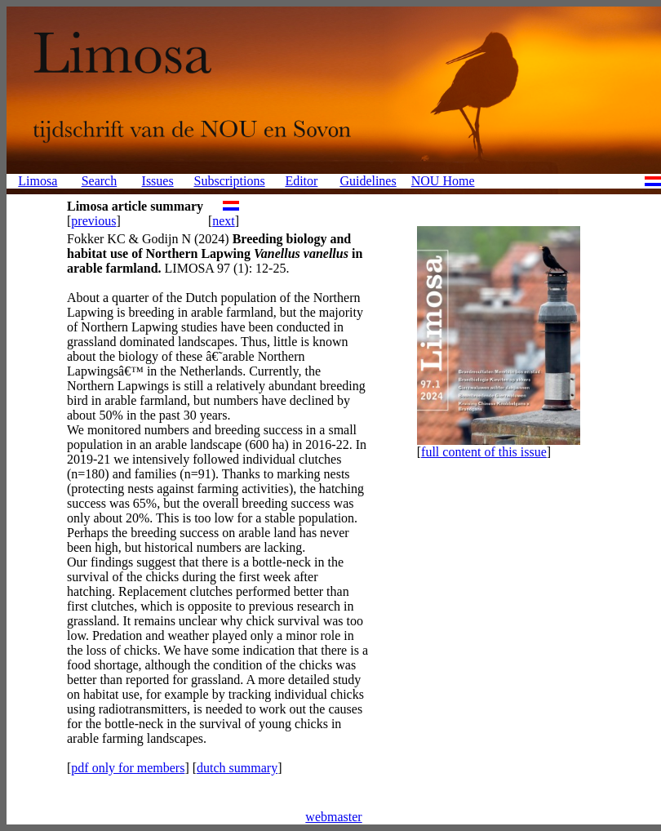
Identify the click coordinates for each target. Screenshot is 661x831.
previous (93, 221)
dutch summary (237, 768)
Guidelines (367, 181)
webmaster (333, 817)
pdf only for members (127, 768)
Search (100, 181)
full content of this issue (484, 452)
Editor (301, 181)
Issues (158, 181)
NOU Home (443, 181)
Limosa (37, 181)
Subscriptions (229, 181)
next (223, 221)
